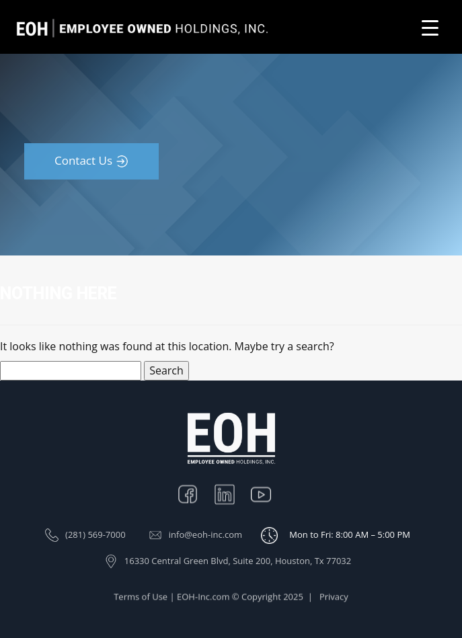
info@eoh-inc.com (205, 534)
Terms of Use (140, 600)
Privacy (333, 600)
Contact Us (83, 160)
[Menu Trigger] (430, 27)
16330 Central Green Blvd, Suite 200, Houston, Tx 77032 (237, 561)
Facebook (194, 493)
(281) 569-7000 (95, 534)
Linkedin (231, 493)
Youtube (267, 493)
